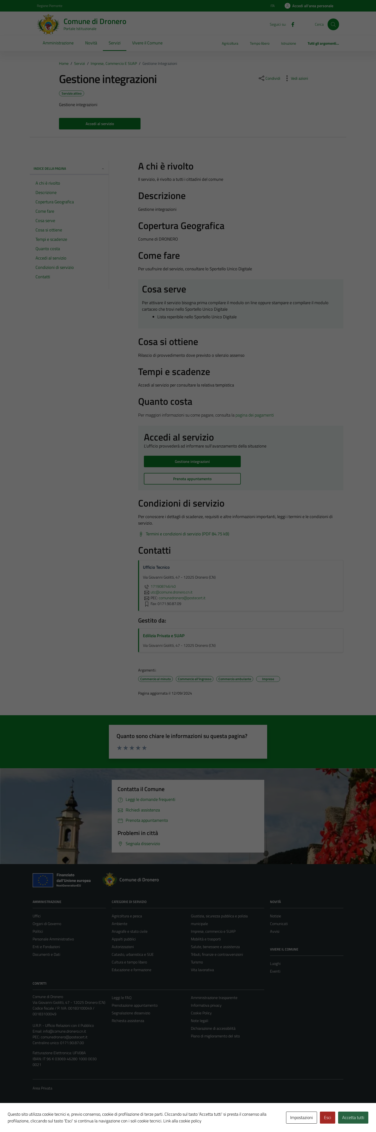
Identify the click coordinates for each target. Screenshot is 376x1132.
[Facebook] (291, 24)
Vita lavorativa (202, 970)
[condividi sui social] (269, 78)
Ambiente (119, 923)
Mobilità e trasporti (206, 939)
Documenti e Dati (46, 954)
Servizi (115, 43)
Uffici (37, 916)
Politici (38, 931)
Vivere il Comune (147, 43)
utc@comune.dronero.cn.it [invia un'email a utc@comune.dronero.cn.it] (168, 592)
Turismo (197, 962)
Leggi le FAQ (122, 997)
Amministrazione (58, 43)
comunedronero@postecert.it (64, 1037)
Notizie (275, 916)
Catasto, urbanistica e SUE (133, 954)
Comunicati (279, 923)
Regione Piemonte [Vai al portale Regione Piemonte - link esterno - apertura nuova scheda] (49, 5)
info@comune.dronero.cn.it (64, 1031)
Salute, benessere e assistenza (215, 947)
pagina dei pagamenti (254, 415)
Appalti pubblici (124, 939)
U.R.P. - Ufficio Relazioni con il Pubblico (63, 1025)
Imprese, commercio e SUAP (213, 931)
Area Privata (42, 1088)
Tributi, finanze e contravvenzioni (217, 954)
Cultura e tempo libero (129, 962)
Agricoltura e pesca (127, 916)
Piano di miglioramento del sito (215, 1036)
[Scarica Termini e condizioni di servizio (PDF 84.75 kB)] (183, 534)
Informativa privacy (206, 1005)
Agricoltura (230, 43)
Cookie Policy (201, 1013)
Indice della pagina (69, 168)
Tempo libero (260, 43)
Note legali (199, 1020)
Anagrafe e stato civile (129, 931)
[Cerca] (333, 24)
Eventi (275, 971)
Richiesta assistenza (128, 1020)
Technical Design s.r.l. (65, 1118)
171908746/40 (159, 586)
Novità (91, 43)
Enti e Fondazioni (46, 947)
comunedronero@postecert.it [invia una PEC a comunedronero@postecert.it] (182, 598)
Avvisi (274, 931)
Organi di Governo (47, 923)
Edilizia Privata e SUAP (164, 635)
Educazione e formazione (131, 970)
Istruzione (288, 43)
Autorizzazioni (123, 947)
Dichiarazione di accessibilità (213, 1028)
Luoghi (275, 963)
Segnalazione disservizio (131, 1013)
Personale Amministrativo (53, 939)
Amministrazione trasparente (214, 997)
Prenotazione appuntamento (135, 1005)
